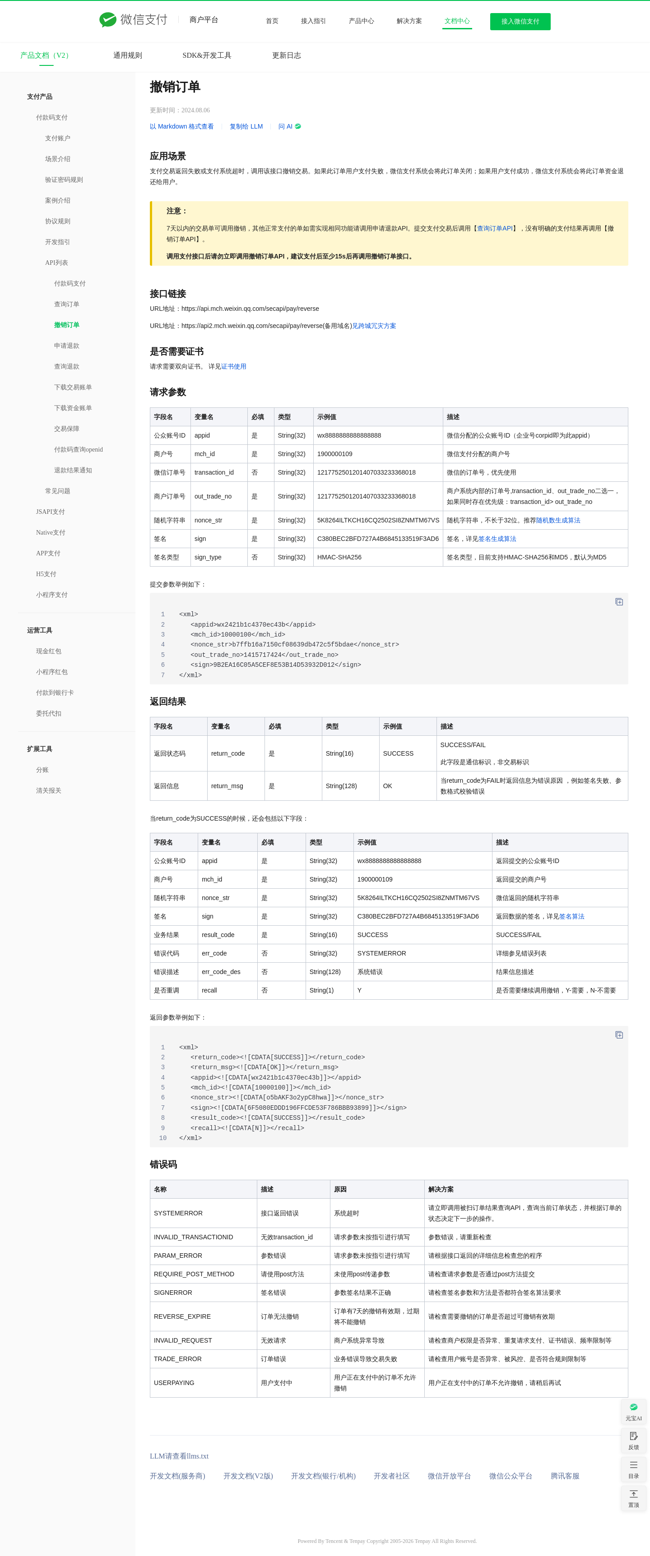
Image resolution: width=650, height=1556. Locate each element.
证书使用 (233, 366)
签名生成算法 (497, 538)
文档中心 (457, 21)
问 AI (290, 126)
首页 (272, 21)
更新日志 (286, 55)
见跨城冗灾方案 (374, 325)
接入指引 (313, 21)
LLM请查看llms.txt (179, 1456)
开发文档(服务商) (177, 1476)
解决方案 (409, 21)
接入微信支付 (520, 21)
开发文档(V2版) (248, 1476)
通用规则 (127, 55)
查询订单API (495, 228)
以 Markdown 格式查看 (182, 126)
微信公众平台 (511, 1476)
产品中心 (361, 21)
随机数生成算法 (558, 520)
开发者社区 (392, 1476)
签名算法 (572, 916)
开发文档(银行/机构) (323, 1476)
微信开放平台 (449, 1476)
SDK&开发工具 (207, 55)
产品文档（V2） (46, 55)
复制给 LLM (246, 126)
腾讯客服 (565, 1476)
